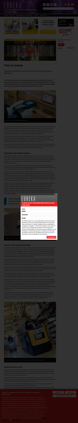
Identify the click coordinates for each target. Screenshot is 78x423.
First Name (24, 210)
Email (23, 218)
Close (55, 194)
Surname (25, 215)
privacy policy (49, 232)
